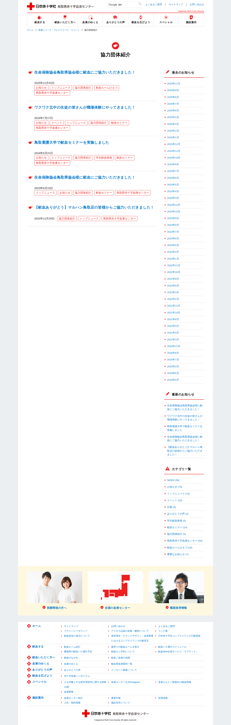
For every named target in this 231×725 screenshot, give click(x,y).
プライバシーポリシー (76, 631)
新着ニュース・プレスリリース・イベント (59, 30)
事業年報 (116, 698)
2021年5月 (173, 326)
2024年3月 (173, 198)
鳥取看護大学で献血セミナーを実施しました (71, 142)
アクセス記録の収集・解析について (130, 631)
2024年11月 (173, 151)
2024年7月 (173, 171)
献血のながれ (71, 657)
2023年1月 (173, 258)
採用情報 (163, 698)
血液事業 (68, 691)
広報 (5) (171, 507)
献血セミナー (119, 122)
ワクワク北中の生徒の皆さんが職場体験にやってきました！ (84, 107)
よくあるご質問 (153, 4)
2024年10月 (173, 157)
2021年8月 (173, 319)
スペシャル (39, 681)
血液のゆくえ (40, 663)
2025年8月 (173, 97)
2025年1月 (173, 137)
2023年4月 (173, 252)
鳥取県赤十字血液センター (52, 92)
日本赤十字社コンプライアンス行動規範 (179, 635)
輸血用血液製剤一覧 (121, 663)
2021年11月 (173, 305)
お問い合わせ (197, 4)
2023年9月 (173, 218)
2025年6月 (173, 110)
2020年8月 (173, 353)
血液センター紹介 (73, 698)
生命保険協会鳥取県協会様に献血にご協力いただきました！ (84, 72)
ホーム (30, 30)
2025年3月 (173, 124)
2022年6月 (173, 285)
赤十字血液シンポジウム (77, 676)
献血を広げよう (42, 675)
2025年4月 (173, 117)
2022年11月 (173, 265)
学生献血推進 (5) (176, 520)
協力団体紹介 (83, 87)
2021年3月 (173, 339)
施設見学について (120, 702)
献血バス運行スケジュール (172, 646)
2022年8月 (173, 278)
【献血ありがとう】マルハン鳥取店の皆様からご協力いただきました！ (94, 207)
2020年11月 (173, 346)
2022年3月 (173, 292)
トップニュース (60, 87)
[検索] (124, 4)
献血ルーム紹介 (72, 646)
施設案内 (38, 697)
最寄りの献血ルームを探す (125, 646)
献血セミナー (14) (177, 527)
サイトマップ (176, 4)
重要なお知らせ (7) (177, 554)
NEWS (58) (173, 480)
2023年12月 (173, 205)
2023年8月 (173, 225)
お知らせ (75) (174, 487)
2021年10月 (173, 312)
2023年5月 (173, 245)
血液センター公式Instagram (125, 682)
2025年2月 (173, 130)
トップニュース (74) (178, 493)
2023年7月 (173, 231)
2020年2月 (173, 366)
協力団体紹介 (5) (176, 534)
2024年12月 (173, 144)
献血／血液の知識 (120, 657)
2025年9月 (173, 90)
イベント (56, 122)
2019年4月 (173, 379)
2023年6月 (173, 238)
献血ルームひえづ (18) (179, 547)
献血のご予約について (123, 651)
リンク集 (163, 631)
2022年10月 (173, 272)
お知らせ (41, 87)
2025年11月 (173, 83)
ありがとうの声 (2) (177, 513)
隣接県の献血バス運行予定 (78, 651)
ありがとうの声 (42, 669)
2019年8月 (173, 373)
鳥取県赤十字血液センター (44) (184, 540)
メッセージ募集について (124, 670)
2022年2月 (173, 299)
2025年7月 (173, 103)
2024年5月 (173, 184)
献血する (38, 646)
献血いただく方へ (43, 657)
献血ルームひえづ (106, 87)
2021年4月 (173, 332)
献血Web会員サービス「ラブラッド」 (178, 651)
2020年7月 (173, 359)
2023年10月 (173, 211)
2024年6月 (173, 178)
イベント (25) (174, 500)
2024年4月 (173, 191)
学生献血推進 (104, 157)
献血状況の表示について (77, 635)
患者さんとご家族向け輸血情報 (174, 682)
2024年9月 (173, 164)
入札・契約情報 (72, 702)
